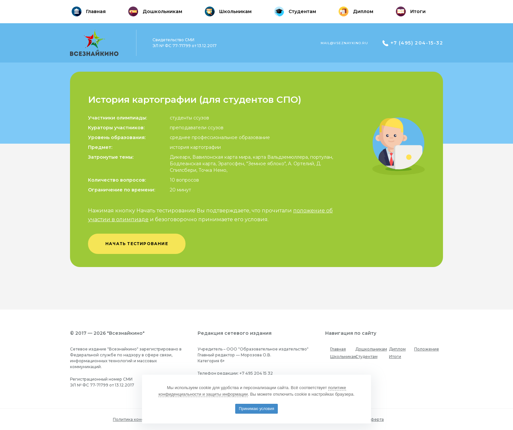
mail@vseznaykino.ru (344, 43)
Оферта (375, 419)
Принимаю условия (256, 408)
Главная (338, 349)
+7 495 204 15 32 (256, 373)
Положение (426, 349)
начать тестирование (136, 243)
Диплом (397, 349)
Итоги (395, 356)
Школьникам (343, 356)
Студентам (366, 356)
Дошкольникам (371, 349)
